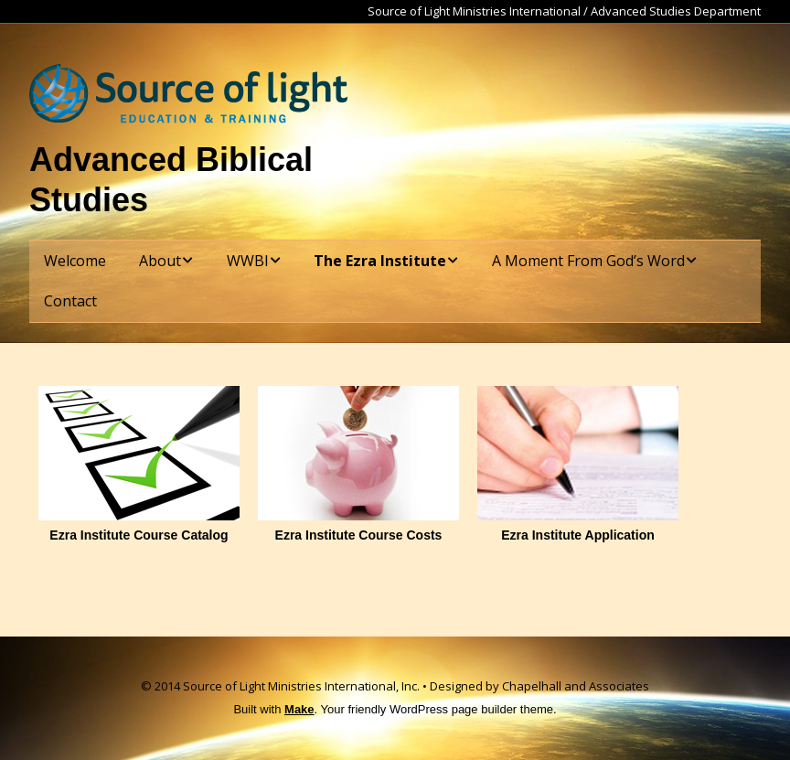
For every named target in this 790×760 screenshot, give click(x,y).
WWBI (248, 261)
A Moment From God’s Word (588, 261)
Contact (70, 301)
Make (299, 709)
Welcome (75, 261)
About (160, 261)
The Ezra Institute (380, 261)
